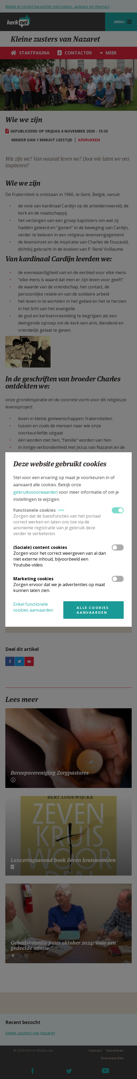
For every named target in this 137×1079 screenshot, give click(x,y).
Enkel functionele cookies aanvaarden (33, 607)
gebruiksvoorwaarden (35, 492)
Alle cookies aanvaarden (93, 610)
